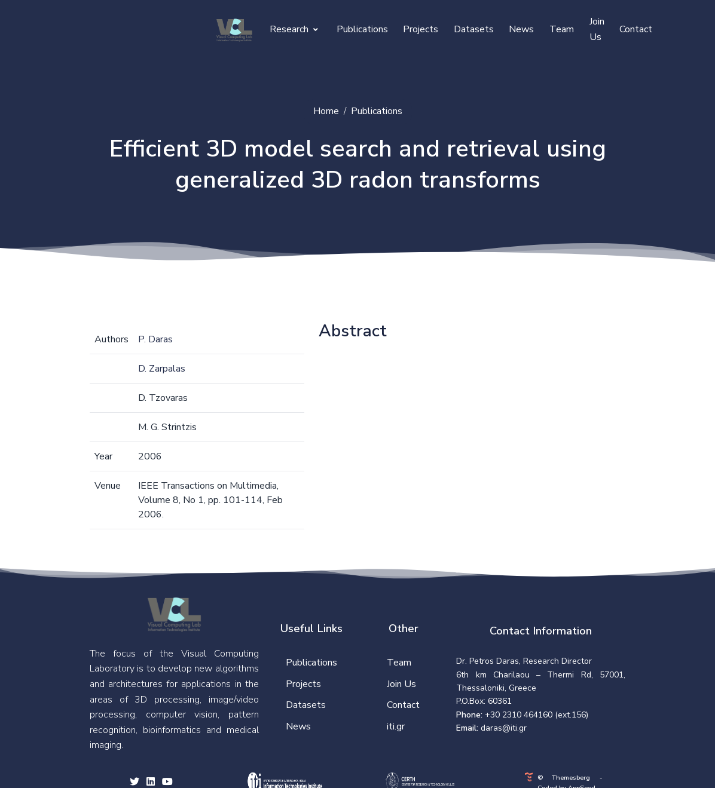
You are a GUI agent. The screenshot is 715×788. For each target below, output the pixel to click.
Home (326, 111)
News (521, 29)
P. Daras (155, 339)
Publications (362, 29)
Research (294, 29)
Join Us (596, 29)
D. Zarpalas (161, 368)
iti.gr (396, 726)
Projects (420, 29)
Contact (635, 29)
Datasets (474, 29)
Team (561, 29)
